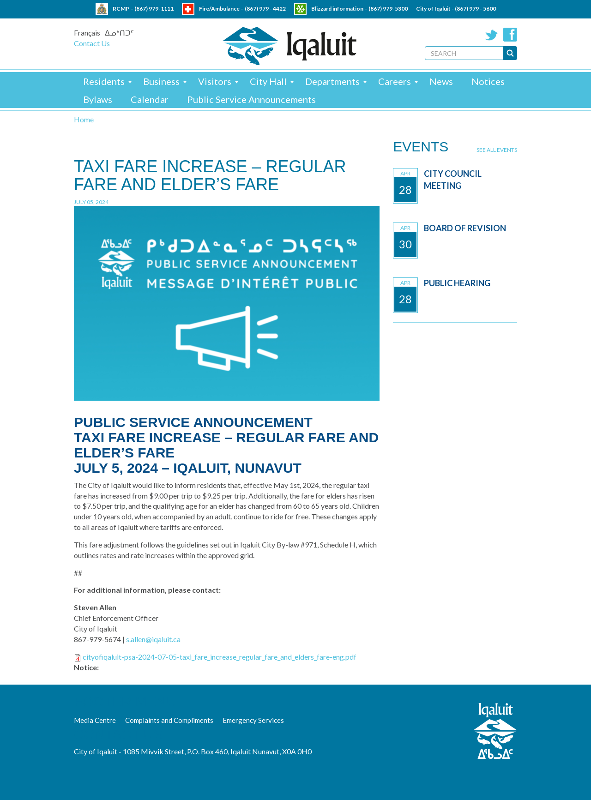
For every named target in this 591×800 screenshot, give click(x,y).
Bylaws (97, 99)
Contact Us (92, 43)
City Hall (268, 81)
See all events (496, 149)
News (441, 81)
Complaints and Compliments (169, 720)
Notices (488, 81)
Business (161, 81)
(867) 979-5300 (388, 8)
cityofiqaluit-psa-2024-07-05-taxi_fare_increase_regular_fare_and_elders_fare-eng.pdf (219, 656)
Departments (332, 81)
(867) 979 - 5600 (475, 8)
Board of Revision (465, 228)
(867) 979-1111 (154, 8)
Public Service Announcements (251, 99)
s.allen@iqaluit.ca (153, 639)
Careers (394, 81)
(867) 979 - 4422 (265, 8)
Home (84, 119)
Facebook (510, 35)
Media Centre (95, 720)
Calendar (150, 99)
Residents (104, 81)
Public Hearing (457, 283)
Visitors (214, 81)
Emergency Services (253, 720)
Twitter (492, 35)
